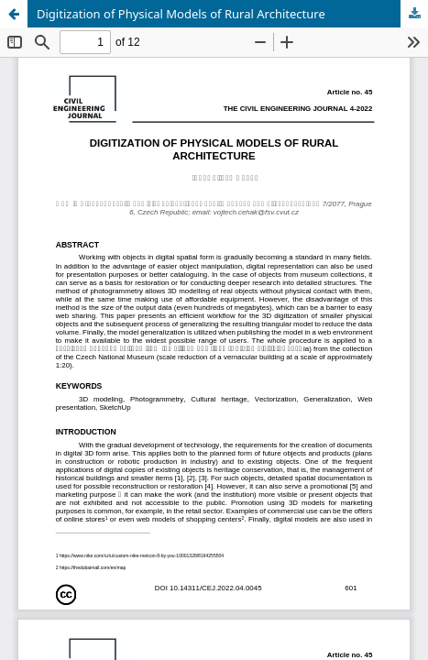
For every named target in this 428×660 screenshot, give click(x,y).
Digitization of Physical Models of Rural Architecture (181, 14)
